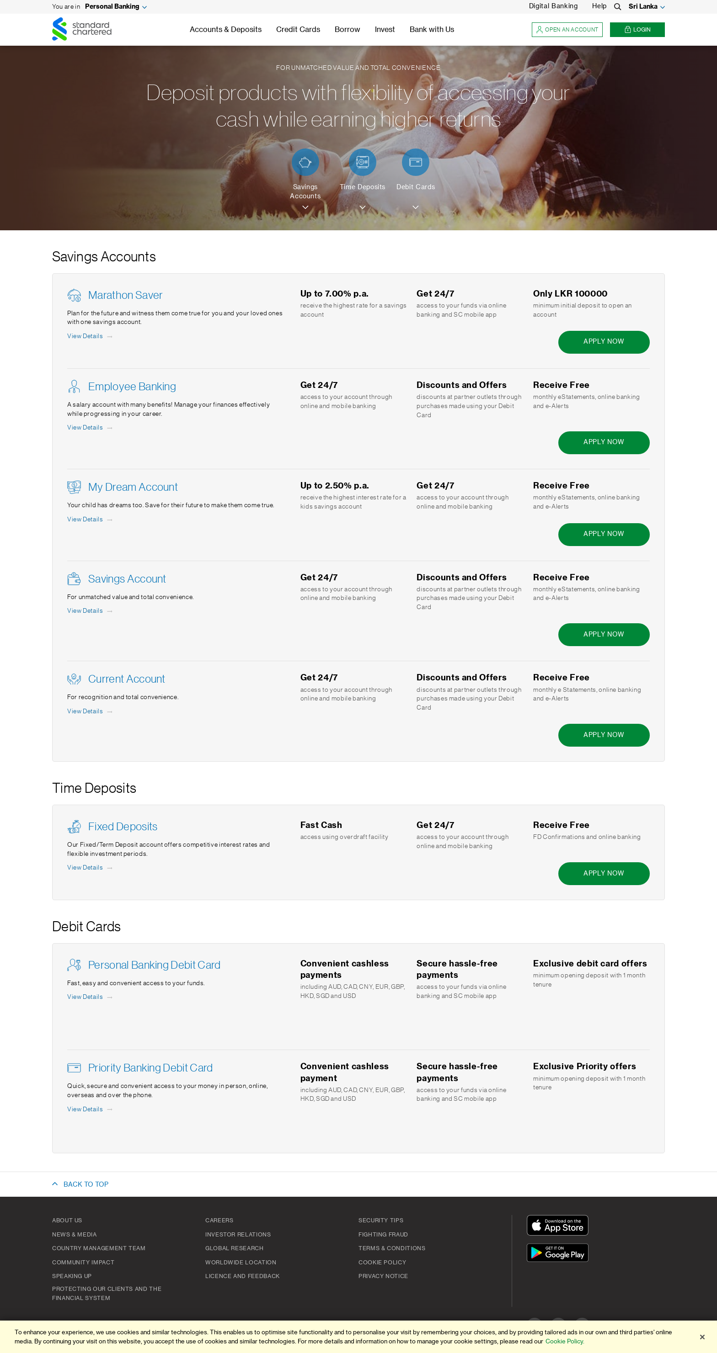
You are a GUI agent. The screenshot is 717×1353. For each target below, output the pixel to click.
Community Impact (83, 1262)
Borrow (347, 29)
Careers (219, 1220)
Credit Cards (298, 29)
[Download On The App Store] (560, 1226)
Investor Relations (238, 1234)
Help (599, 6)
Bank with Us (432, 29)
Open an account (567, 30)
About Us (67, 1220)
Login (637, 30)
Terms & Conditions (392, 1248)
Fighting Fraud (383, 1234)
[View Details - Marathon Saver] (90, 336)
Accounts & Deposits (226, 29)
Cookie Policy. (565, 1341)
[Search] (617, 7)
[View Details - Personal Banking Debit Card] (90, 997)
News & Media (74, 1234)
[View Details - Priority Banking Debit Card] (90, 1109)
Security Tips (380, 1220)
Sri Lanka (643, 7)
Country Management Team (99, 1248)
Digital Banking (553, 6)
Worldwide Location (241, 1262)
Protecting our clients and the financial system (106, 1293)
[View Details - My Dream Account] (90, 520)
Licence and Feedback (242, 1276)
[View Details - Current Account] (90, 711)
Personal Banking (112, 7)
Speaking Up (72, 1276)
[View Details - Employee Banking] (90, 428)
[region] (358, 1337)
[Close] (702, 1337)
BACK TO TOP (86, 1185)
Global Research (234, 1248)
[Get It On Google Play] (560, 1254)
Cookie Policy (382, 1262)
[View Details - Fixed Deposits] (90, 868)
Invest (385, 29)
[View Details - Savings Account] (90, 611)
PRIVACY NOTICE (383, 1276)
